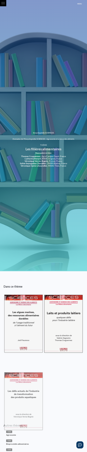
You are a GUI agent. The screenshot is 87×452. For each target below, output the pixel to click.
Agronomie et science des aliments (60, 139)
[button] (3, 3)
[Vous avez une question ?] (79, 444)
